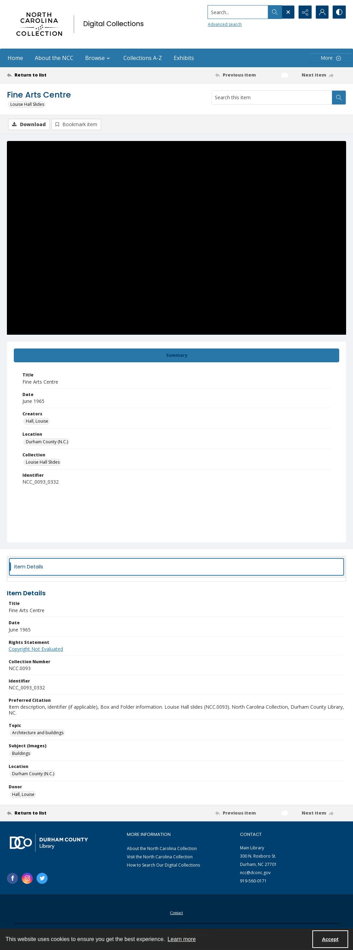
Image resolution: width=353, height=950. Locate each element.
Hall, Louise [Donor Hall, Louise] (23, 794)
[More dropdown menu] (330, 58)
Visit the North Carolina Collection (160, 857)
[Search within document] (339, 97)
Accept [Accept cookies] (330, 939)
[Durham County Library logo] (49, 842)
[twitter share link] (42, 878)
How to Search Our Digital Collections (163, 865)
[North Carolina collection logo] (82, 24)
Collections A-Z (142, 58)
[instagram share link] (27, 878)
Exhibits (184, 58)
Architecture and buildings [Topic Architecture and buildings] (37, 733)
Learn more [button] (182, 939)
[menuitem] (176, 912)
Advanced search (224, 24)
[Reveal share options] (304, 12)
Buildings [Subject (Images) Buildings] (21, 753)
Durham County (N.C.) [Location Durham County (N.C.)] (47, 442)
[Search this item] (272, 97)
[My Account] (322, 12)
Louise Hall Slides (27, 104)
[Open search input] (287, 12)
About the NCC (54, 58)
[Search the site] (237, 12)
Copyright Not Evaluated (36, 649)
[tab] (176, 355)
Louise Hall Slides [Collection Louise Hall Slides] (43, 462)
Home (15, 58)
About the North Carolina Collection (162, 848)
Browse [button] (98, 58)
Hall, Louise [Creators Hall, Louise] (37, 421)
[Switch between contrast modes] (339, 12)
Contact (176, 912)
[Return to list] (53, 75)
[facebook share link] (12, 878)
